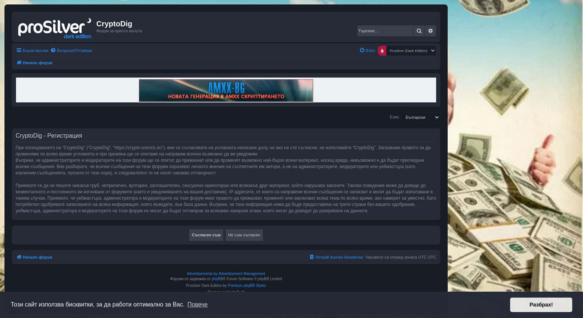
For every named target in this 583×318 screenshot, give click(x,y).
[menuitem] (71, 50)
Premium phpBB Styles (247, 285)
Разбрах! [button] (541, 305)
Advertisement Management (242, 274)
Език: (395, 117)
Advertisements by (202, 274)
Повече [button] (197, 304)
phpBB (217, 279)
